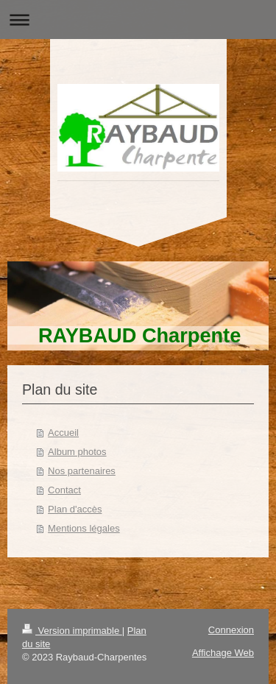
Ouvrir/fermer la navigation (138, 19)
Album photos (77, 451)
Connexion (231, 629)
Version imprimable (72, 630)
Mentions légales (84, 528)
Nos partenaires (82, 470)
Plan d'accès (75, 509)
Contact (64, 490)
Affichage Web (223, 652)
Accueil (63, 432)
